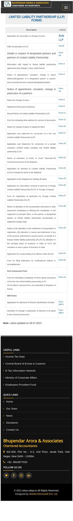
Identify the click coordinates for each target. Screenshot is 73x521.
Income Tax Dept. (15, 356)
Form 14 (62, 277)
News (9, 415)
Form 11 (62, 113)
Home (9, 401)
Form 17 (62, 133)
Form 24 (62, 178)
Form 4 (62, 74)
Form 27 (62, 195)
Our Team (11, 408)
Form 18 (62, 143)
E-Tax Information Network (20, 370)
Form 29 (62, 228)
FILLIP (61, 46)
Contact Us (12, 429)
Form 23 (62, 168)
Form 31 (62, 253)
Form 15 (62, 126)
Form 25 (62, 185)
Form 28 (62, 206)
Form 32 (62, 260)
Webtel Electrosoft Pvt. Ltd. (43, 494)
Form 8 (62, 106)
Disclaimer (12, 422)
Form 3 (62, 64)
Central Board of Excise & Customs (25, 363)
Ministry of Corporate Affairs (21, 377)
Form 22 (62, 157)
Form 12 (62, 119)
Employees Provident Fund (20, 384)
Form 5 (62, 99)
